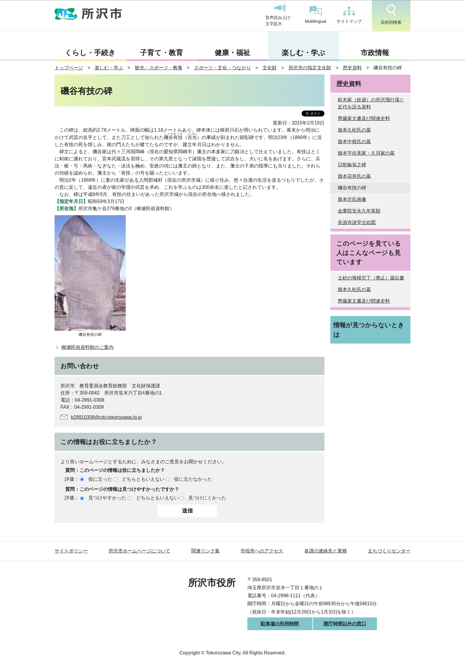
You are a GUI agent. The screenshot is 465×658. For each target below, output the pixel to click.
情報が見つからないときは (368, 330)
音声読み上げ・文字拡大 (279, 15)
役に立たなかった (193, 479)
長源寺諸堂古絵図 (357, 222)
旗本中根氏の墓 (354, 141)
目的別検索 (391, 14)
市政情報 (375, 53)
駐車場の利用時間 (280, 623)
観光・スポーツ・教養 (158, 67)
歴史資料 (352, 67)
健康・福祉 (232, 53)
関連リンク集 (205, 550)
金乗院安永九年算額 (359, 210)
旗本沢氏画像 (352, 199)
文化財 (269, 67)
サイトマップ (349, 15)
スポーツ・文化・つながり (222, 67)
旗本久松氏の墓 (354, 129)
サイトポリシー (71, 550)
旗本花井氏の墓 (354, 176)
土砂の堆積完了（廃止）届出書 (371, 277)
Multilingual (315, 15)
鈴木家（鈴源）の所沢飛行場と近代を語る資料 (371, 103)
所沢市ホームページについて (139, 550)
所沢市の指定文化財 (310, 67)
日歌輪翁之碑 (352, 164)
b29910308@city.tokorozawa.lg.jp (106, 417)
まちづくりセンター (389, 550)
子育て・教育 (161, 53)
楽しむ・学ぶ (303, 53)
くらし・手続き (90, 53)
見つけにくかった (207, 497)
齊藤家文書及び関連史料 (364, 118)
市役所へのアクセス (262, 550)
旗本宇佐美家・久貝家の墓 (366, 153)
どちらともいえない (143, 479)
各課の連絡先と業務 (325, 550)
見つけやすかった (107, 497)
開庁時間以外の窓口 (345, 623)
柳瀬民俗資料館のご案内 (87, 347)
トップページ (69, 67)
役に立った (100, 479)
